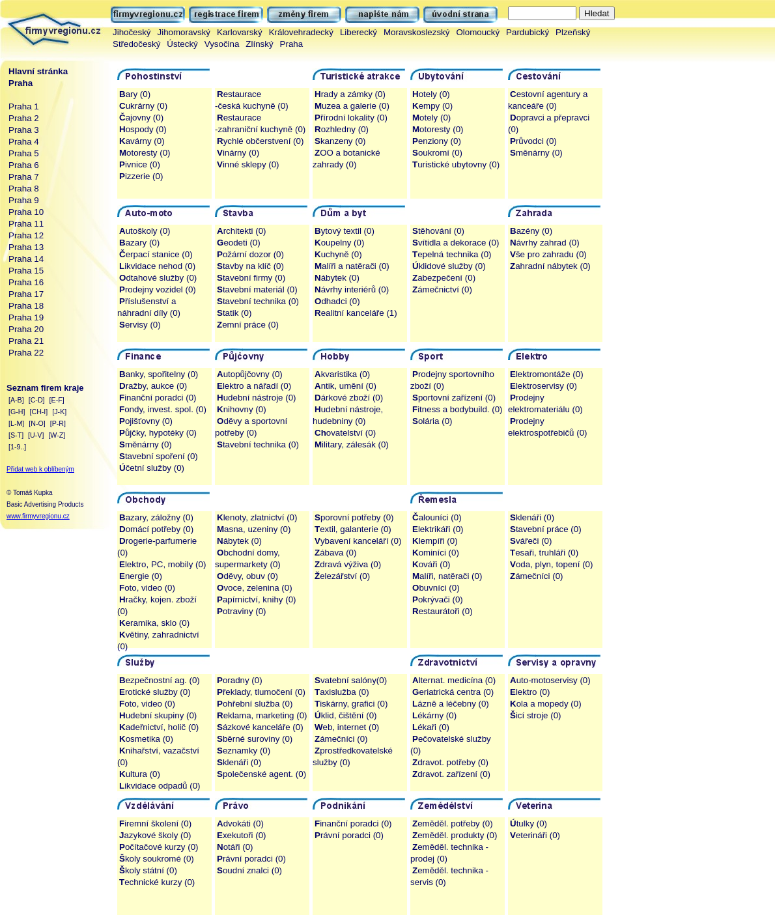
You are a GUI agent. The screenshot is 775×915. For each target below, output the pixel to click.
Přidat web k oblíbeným (40, 469)
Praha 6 (23, 165)
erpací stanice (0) (156, 254)
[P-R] (58, 423)
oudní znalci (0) (249, 870)
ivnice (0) (139, 164)
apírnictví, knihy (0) (256, 599)
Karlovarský (239, 32)
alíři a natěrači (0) (352, 266)
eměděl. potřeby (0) (452, 823)
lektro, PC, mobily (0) (162, 564)
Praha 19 (26, 317)
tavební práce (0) (546, 529)
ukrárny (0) (143, 106)
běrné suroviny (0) (254, 739)
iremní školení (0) (155, 823)
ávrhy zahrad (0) (545, 242)
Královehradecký (301, 32)
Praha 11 (26, 224)
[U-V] (36, 435)
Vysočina (222, 44)
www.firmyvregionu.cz (38, 516)
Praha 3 (23, 130)
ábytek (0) (337, 278)
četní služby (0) (151, 468)
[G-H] (16, 411)
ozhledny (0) (342, 129)
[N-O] (37, 423)
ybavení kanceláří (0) (358, 541)
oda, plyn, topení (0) (551, 564)
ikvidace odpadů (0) (159, 786)
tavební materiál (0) (257, 289)
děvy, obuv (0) (247, 576)
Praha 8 (23, 188)
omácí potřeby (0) (156, 529)
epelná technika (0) (452, 254)
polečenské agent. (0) (261, 774)
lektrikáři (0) (438, 529)
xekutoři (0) (241, 835)
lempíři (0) (435, 541)
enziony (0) (436, 141)
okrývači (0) (437, 599)
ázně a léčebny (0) (450, 704)
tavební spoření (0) (158, 456)
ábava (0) (335, 552)
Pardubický (527, 32)
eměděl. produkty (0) (454, 835)
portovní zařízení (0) (454, 397)
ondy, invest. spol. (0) (162, 409)
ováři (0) (431, 564)
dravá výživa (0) (348, 564)
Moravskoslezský (416, 32)
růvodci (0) (533, 141)
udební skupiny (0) (158, 715)
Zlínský (259, 44)
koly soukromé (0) (156, 859)
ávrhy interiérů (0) (352, 289)
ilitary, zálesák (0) (352, 444)
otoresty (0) (145, 153)
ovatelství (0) (345, 433)
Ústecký (182, 44)
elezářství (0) (342, 576)
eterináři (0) (535, 835)
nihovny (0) (241, 409)
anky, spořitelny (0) (158, 374)
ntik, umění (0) (345, 386)
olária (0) (432, 421)
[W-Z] (56, 435)
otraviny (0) (241, 611)
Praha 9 (23, 200)
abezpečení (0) (443, 278)
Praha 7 (23, 177)
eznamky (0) (243, 750)
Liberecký (358, 32)
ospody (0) (143, 129)
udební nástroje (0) (256, 397)
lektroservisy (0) (543, 386)
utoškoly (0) (145, 231)
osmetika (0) (146, 739)
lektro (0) (530, 692)
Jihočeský (132, 32)
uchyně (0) (338, 254)
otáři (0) (235, 847)
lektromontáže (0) (547, 374)
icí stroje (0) (535, 715)
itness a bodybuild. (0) (457, 409)
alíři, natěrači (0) (447, 576)
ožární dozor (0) (250, 254)
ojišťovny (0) (146, 421)
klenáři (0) (532, 517)
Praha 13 (26, 247)
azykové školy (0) (155, 835)
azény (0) (531, 231)
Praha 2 (23, 118)
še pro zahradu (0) (548, 254)
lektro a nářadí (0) (254, 386)
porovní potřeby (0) (354, 517)
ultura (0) (139, 774)
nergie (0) (140, 576)
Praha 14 (26, 259)
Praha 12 (26, 235)
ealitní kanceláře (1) (356, 313)
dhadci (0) (337, 301)
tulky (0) (528, 823)
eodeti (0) (239, 242)
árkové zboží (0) (349, 397)
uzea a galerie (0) (352, 106)
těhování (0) (438, 231)
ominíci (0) (435, 552)
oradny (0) (239, 680)
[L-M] (16, 423)
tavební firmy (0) (251, 278)
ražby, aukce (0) (153, 386)
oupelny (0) (339, 242)
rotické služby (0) (155, 692)
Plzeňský (573, 32)
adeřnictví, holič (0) (159, 727)
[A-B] (16, 400)
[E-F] (56, 400)
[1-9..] (17, 447)
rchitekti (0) (241, 231)
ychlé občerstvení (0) (260, 141)
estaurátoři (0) (442, 611)
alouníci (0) (437, 517)
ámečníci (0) (536, 576)
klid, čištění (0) (346, 715)
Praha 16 (26, 282)
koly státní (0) (148, 870)
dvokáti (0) (240, 823)
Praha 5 (23, 153)
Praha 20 (26, 329)
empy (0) (432, 106)
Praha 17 (26, 294)
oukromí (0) (437, 153)
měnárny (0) (536, 153)
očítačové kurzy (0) (158, 847)
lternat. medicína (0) (454, 680)
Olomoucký (478, 32)
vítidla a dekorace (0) (455, 242)
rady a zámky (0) (350, 94)
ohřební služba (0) (254, 704)
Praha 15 (26, 270)
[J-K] (59, 411)
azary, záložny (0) (156, 517)
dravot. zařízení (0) (451, 774)
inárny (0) (238, 153)
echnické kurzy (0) (157, 882)
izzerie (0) (141, 176)
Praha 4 (23, 142)
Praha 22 (26, 353)
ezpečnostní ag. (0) (159, 680)
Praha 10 (26, 212)
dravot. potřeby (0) (450, 762)
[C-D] (37, 400)
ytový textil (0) (344, 231)
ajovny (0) (141, 117)
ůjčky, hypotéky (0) (158, 433)
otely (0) (431, 94)
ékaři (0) (430, 727)
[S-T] (15, 435)
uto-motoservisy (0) (550, 680)
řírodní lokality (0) (351, 117)
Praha (291, 44)
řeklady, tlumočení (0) (261, 692)
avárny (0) (142, 141)
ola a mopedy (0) (546, 704)
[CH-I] (38, 411)
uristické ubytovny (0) (456, 164)
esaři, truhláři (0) (544, 552)
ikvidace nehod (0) (157, 266)
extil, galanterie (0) (353, 529)
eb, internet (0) (347, 727)
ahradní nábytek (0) (550, 266)
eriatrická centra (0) (453, 692)
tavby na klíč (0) (250, 266)
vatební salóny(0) (351, 680)
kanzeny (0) (340, 141)
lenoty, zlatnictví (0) (257, 517)
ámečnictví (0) (442, 289)
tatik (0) (234, 313)
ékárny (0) (434, 715)
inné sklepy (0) (248, 164)
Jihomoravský (184, 32)
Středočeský (136, 44)
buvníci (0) (436, 588)
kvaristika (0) (342, 374)
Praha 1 (23, 106)
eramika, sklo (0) (154, 623)
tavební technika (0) (258, 301)
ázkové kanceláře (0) (260, 727)
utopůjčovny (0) (250, 374)
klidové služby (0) (449, 266)
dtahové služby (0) (158, 278)
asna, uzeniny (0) (253, 529)
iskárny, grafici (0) (351, 704)
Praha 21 (26, 341)
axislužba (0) (342, 692)
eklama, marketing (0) (262, 715)
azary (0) (139, 242)
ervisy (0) (140, 325)
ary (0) (134, 94)
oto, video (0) (147, 588)
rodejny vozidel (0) (157, 289)
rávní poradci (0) (251, 859)
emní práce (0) (248, 325)
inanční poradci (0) (158, 397)
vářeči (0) (531, 541)
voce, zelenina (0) (254, 588)
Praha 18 (26, 306)
